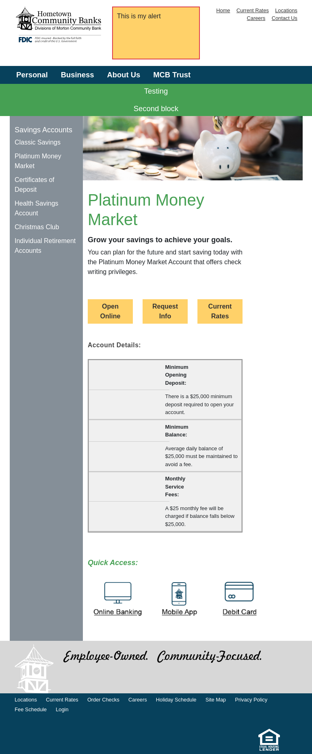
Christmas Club (37, 227)
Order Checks (103, 700)
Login (62, 709)
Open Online (110, 311)
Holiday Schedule (176, 700)
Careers (256, 18)
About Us (123, 74)
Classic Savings (38, 142)
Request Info (165, 311)
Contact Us (284, 18)
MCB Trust (172, 74)
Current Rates (252, 10)
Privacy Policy (251, 700)
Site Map (216, 700)
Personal (32, 74)
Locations (286, 10)
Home (223, 10)
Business (77, 74)
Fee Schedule (31, 709)
